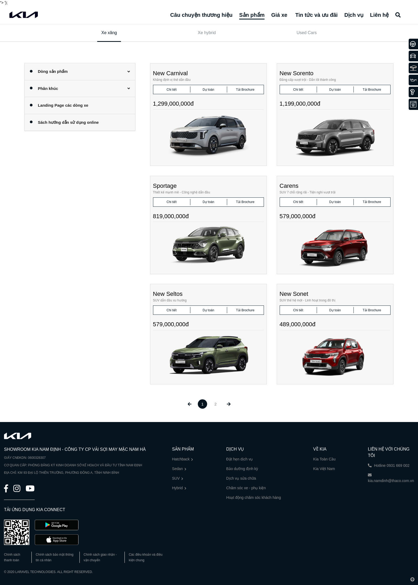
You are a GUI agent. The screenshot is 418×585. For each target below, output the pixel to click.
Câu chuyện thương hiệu (201, 15)
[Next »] (228, 404)
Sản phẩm (251, 15)
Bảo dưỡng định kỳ (242, 469)
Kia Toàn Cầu (324, 459)
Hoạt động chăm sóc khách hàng (253, 497)
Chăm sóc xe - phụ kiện (246, 488)
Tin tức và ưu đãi (316, 15)
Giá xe (279, 15)
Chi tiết (172, 89)
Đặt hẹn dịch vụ (239, 459)
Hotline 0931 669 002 (388, 465)
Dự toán (208, 89)
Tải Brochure (245, 89)
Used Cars (306, 32)
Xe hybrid (207, 32)
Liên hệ (379, 15)
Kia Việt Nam (324, 469)
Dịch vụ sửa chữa (241, 478)
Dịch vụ (353, 15)
